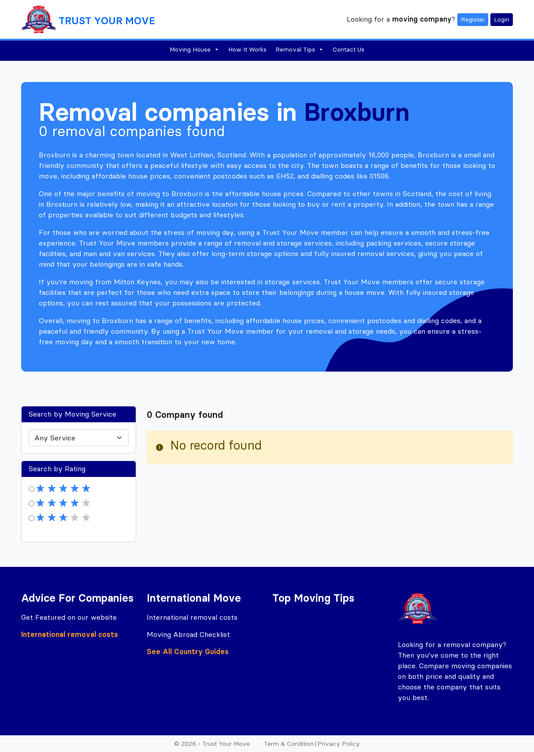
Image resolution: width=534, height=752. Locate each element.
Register (473, 19)
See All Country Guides (188, 651)
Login (501, 19)
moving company (422, 18)
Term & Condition (289, 744)
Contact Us (348, 49)
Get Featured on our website (69, 617)
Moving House (194, 49)
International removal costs (69, 634)
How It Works (247, 49)
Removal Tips (299, 49)
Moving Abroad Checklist (188, 634)
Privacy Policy (338, 744)
